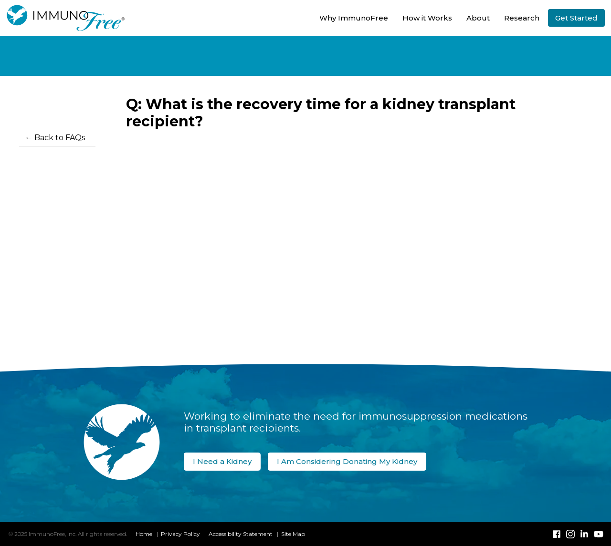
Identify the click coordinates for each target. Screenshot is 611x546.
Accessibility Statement (241, 533)
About (478, 17)
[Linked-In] (584, 534)
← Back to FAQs (55, 137)
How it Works (427, 17)
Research (521, 17)
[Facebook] (556, 534)
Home (144, 533)
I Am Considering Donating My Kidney (347, 461)
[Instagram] (570, 534)
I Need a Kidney (222, 461)
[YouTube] (598, 534)
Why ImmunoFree (353, 17)
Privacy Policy (180, 533)
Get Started (576, 17)
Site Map (293, 533)
